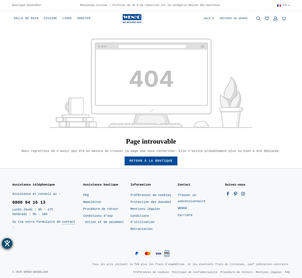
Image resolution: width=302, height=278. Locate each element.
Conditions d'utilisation (142, 219)
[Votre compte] (275, 18)
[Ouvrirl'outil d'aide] (7, 243)
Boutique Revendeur (26, 5)
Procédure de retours (236, 272)
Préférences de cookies (150, 195)
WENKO (182, 208)
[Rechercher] (258, 18)
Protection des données (150, 202)
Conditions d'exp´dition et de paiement (103, 219)
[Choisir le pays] (283, 5)
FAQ (86, 195)
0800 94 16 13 (28, 202)
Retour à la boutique (151, 161)
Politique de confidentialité (194, 272)
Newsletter (92, 202)
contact (68, 222)
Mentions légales (145, 209)
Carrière (185, 215)
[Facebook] (229, 195)
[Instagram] (243, 195)
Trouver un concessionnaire (192, 198)
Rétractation (141, 229)
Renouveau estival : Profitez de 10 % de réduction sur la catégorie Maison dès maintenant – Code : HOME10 (151, 5)
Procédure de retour (100, 209)
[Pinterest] (236, 195)
